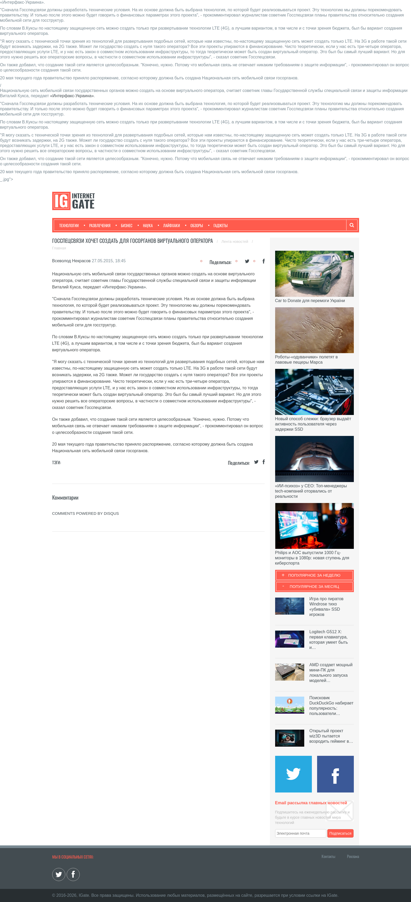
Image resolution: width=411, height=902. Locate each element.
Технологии (69, 225)
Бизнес (124, 225)
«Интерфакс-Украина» (72, 96)
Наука (145, 225)
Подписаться (340, 833)
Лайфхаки (169, 225)
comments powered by (85, 513)
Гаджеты (218, 225)
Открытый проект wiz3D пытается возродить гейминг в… (331, 736)
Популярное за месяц (314, 586)
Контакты (328, 856)
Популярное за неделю (314, 575)
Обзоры (194, 225)
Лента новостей (235, 241)
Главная (59, 248)
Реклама (353, 856)
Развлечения (97, 225)
